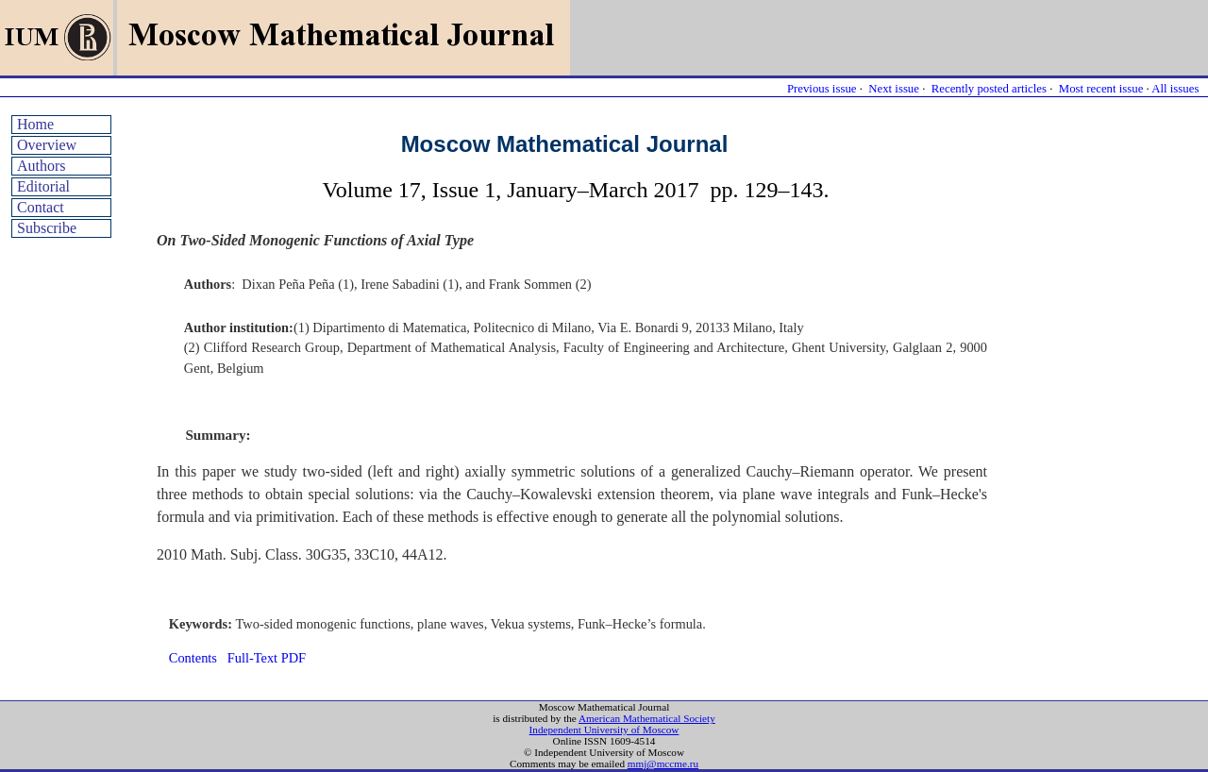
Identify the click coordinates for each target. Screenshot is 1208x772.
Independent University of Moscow (604, 729)
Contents (193, 657)
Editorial (43, 186)
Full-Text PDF (266, 657)
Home (35, 124)
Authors (41, 166)
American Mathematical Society (647, 718)
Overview (46, 145)
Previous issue (822, 88)
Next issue (893, 88)
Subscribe (46, 228)
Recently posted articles (989, 88)
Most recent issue (1101, 88)
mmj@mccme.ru (663, 763)
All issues (1175, 88)
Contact (40, 207)
